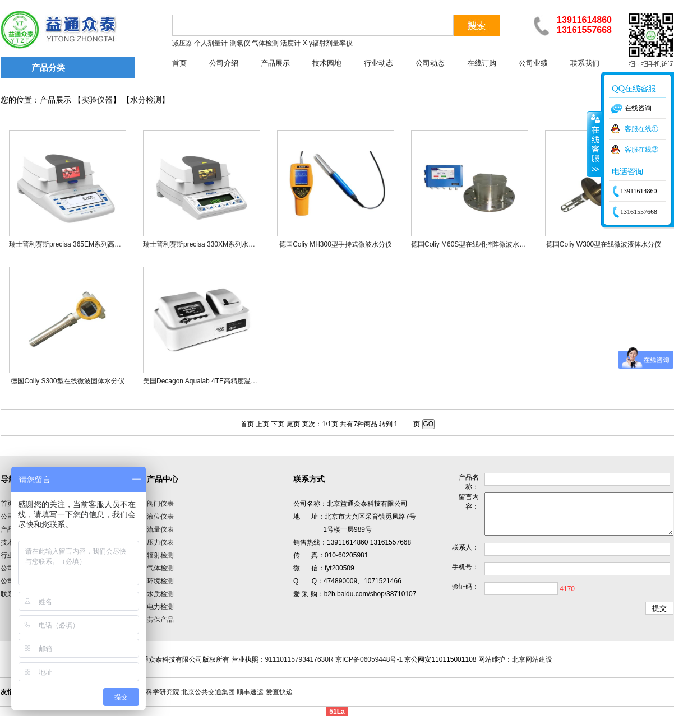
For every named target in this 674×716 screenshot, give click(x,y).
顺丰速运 (250, 692)
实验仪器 (97, 100)
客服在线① (641, 129)
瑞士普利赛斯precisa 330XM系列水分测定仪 (209, 244)
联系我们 (584, 63)
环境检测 (160, 581)
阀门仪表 (160, 504)
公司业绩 (533, 63)
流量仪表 (160, 529)
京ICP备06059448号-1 (369, 659)
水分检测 (145, 100)
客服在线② (641, 150)
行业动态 (378, 63)
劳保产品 (160, 620)
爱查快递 (279, 692)
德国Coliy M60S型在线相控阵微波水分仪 (472, 244)
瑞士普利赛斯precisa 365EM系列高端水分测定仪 (82, 244)
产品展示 (275, 63)
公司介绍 (223, 63)
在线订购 (481, 63)
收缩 (594, 144)
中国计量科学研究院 (149, 692)
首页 (179, 63)
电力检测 (160, 607)
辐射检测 (160, 555)
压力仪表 (160, 542)
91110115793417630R (299, 659)
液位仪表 (160, 516)
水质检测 (160, 594)
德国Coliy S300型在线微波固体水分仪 (67, 381)
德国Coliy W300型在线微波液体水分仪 (603, 244)
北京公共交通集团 (208, 692)
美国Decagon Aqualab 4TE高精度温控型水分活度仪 (220, 381)
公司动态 (430, 63)
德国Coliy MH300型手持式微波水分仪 (335, 244)
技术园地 (326, 63)
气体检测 (160, 568)
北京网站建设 (532, 659)
